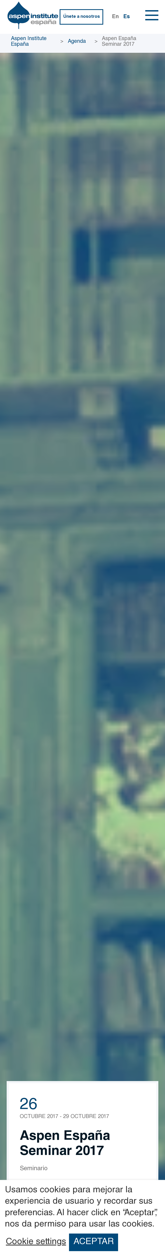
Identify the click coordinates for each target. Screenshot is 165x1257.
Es (126, 17)
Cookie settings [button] (36, 1242)
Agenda (77, 41)
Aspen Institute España (29, 41)
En (115, 17)
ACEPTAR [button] (94, 1242)
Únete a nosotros (81, 17)
